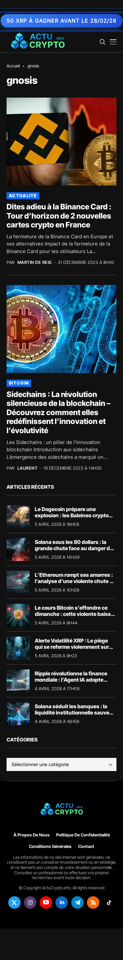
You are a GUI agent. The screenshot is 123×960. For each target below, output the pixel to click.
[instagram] (30, 902)
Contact (86, 846)
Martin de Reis (34, 262)
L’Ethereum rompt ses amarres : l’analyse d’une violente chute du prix (75, 581)
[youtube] (46, 902)
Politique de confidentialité (83, 834)
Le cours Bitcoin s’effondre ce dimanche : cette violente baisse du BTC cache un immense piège (74, 613)
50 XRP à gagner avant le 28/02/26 (61, 20)
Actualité (23, 195)
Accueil (13, 65)
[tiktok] (109, 902)
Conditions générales (50, 846)
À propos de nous (31, 834)
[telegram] (77, 902)
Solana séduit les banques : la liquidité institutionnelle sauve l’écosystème (72, 712)
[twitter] (14, 902)
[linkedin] (61, 902)
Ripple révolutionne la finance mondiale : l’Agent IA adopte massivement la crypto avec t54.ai (71, 683)
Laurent (27, 468)
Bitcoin (19, 383)
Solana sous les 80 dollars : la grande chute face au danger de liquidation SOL (74, 548)
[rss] (93, 902)
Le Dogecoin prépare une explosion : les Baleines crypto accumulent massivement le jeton (72, 518)
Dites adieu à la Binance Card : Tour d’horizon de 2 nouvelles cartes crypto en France (59, 215)
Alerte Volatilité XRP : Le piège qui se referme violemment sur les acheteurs (72, 646)
